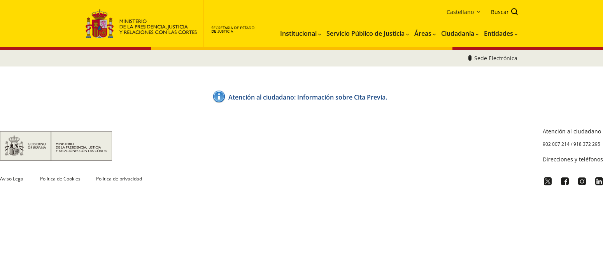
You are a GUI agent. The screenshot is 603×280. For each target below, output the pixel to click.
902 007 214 (556, 144)
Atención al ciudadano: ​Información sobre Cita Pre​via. (307, 97)
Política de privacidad (119, 178)
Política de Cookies (60, 178)
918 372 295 (586, 144)
